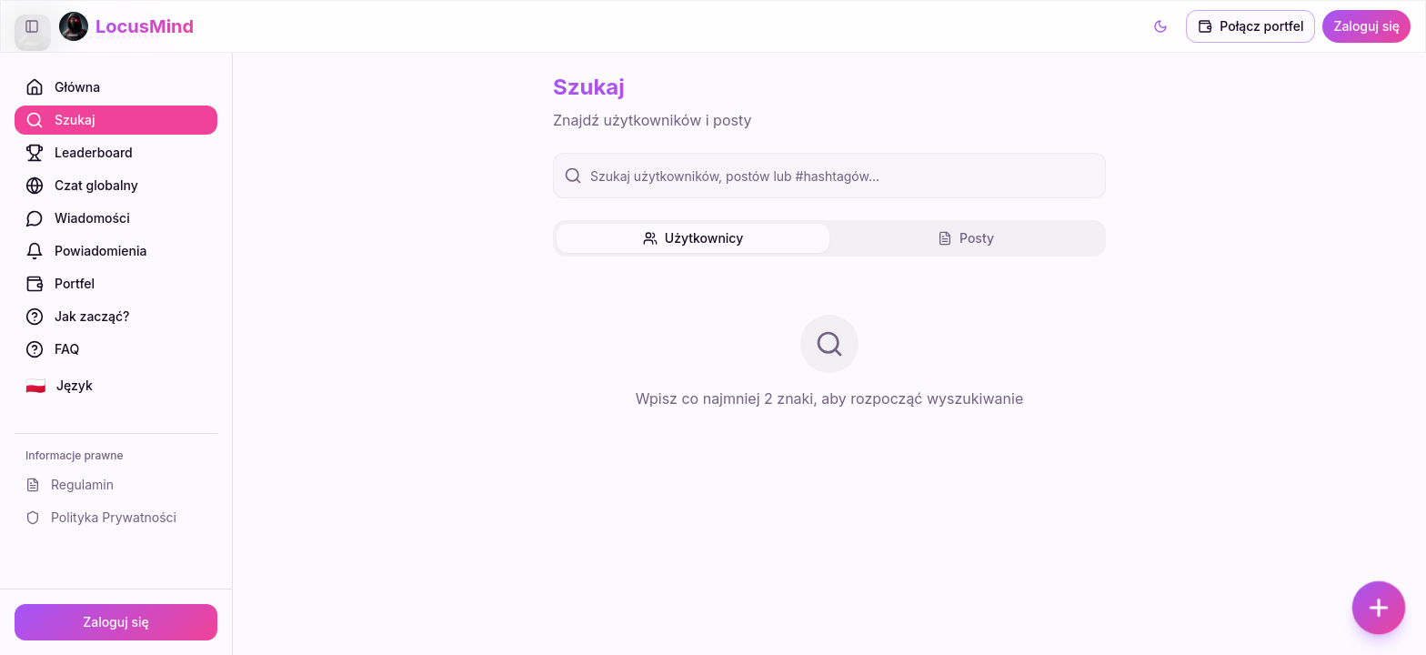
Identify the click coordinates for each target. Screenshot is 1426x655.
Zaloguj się (116, 622)
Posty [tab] (966, 238)
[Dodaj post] (1378, 607)
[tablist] (829, 238)
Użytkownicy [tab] (693, 238)
